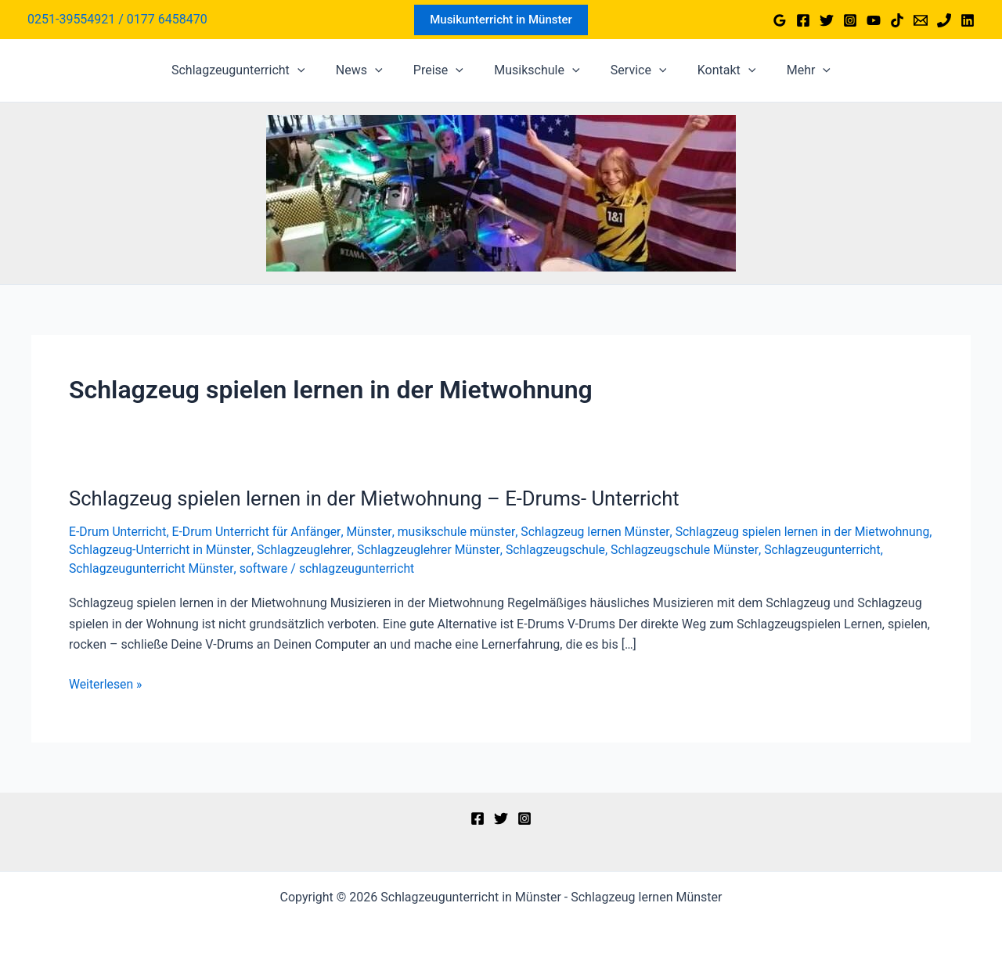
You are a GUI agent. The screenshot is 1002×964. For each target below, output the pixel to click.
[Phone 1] (944, 20)
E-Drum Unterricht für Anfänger (258, 531)
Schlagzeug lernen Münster (600, 531)
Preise (444, 70)
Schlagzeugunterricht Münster (276, 567)
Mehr (791, 70)
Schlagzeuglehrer (388, 549)
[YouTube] (874, 20)
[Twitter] (827, 20)
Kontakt (715, 70)
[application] (315, 70)
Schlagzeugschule (642, 549)
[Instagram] (850, 20)
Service (633, 70)
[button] (501, 20)
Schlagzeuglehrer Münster (514, 549)
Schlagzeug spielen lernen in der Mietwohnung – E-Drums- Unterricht (379, 498)
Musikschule (536, 70)
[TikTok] (897, 20)
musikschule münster (460, 531)
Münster (372, 531)
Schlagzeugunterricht (256, 70)
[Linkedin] (968, 20)
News (370, 70)
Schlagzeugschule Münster (773, 549)
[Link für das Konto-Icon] (117, 19)
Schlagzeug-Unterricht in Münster (242, 549)
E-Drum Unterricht (118, 531)
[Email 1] (921, 20)
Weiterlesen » (106, 683)
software (389, 567)
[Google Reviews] (780, 20)
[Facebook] (803, 20)
